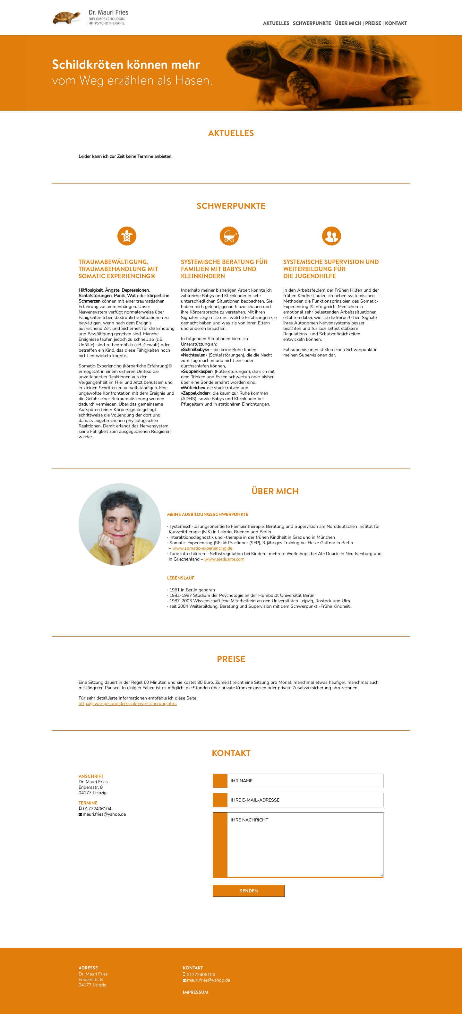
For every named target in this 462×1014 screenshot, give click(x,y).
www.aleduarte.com (224, 559)
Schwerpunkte (312, 23)
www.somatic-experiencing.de (202, 548)
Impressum (195, 992)
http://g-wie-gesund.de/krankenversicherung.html (128, 703)
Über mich (348, 23)
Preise (373, 23)
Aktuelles (276, 23)
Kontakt (396, 23)
